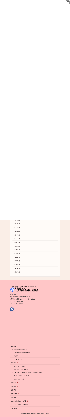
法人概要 (13, 346)
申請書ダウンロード (17, 397)
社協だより (14, 393)
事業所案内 (16, 356)
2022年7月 (17, 268)
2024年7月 (17, 227)
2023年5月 (17, 250)
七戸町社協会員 (17, 359)
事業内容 (13, 362)
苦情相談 (13, 390)
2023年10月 (17, 242)
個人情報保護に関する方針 (18, 401)
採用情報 (13, 386)
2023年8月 (17, 246)
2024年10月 (17, 224)
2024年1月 (17, 238)
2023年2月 (17, 257)
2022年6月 (17, 272)
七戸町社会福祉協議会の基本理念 (22, 352)
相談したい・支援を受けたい (21, 369)
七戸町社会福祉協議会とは (20, 349)
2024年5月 (17, 235)
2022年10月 (17, 264)
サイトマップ (15, 408)
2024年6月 (17, 231)
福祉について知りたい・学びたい (22, 375)
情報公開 (13, 382)
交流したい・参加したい (20, 366)
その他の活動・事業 (19, 379)
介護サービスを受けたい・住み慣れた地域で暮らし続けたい (28, 372)
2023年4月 (17, 253)
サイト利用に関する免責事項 (19, 404)
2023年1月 (17, 261)
